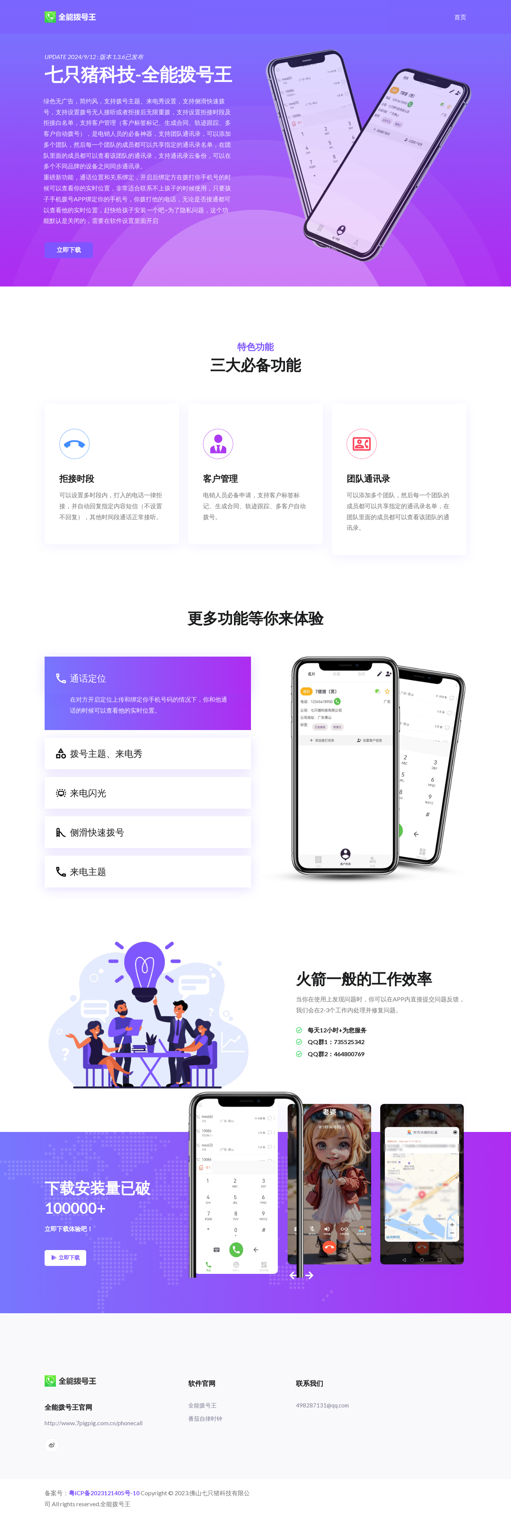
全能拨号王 (203, 1408)
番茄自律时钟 (206, 1421)
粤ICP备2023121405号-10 (104, 1495)
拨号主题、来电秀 (99, 756)
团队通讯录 (369, 479)
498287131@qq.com (323, 1408)
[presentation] (292, 1277)
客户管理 (221, 479)
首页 (460, 16)
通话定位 (81, 680)
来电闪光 (81, 795)
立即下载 (69, 249)
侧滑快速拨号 (90, 834)
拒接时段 (78, 479)
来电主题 (81, 873)
